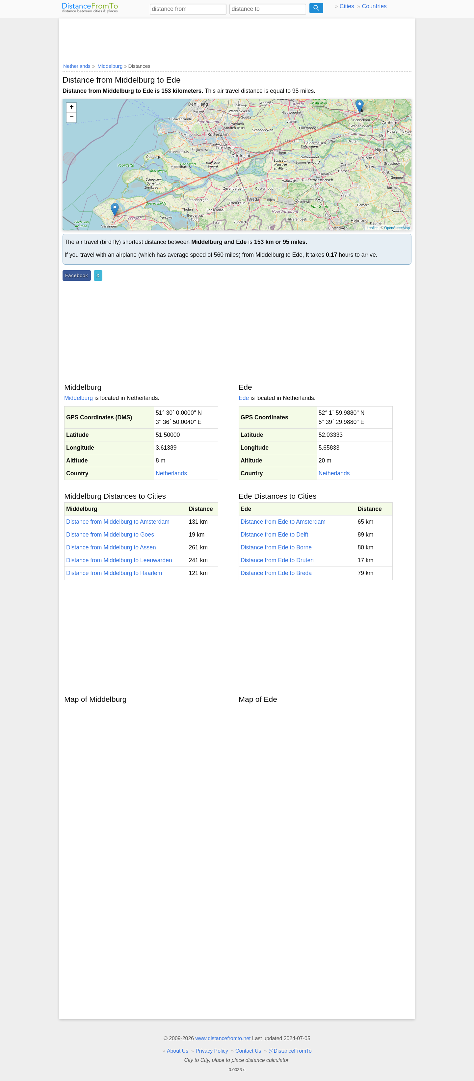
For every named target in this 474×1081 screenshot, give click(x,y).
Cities (347, 6)
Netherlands (171, 473)
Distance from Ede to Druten (277, 560)
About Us (177, 1051)
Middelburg (78, 398)
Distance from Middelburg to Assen (111, 547)
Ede (244, 398)
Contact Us (248, 1051)
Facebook (76, 275)
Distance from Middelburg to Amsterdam (118, 521)
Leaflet (372, 228)
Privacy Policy (212, 1051)
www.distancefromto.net (222, 1038)
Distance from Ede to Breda (276, 573)
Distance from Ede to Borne (276, 547)
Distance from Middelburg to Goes (110, 534)
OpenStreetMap (397, 228)
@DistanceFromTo (290, 1051)
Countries (374, 6)
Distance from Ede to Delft (274, 534)
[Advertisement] (237, 38)
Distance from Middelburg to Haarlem (114, 573)
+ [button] (71, 108)
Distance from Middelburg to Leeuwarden (119, 560)
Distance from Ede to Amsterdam (283, 521)
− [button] (71, 117)
